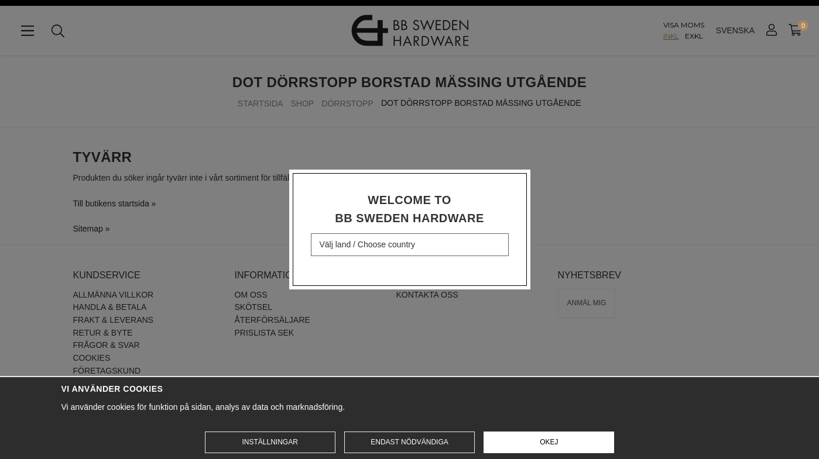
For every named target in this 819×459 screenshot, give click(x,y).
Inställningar (269, 442)
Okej (549, 442)
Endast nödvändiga (409, 442)
